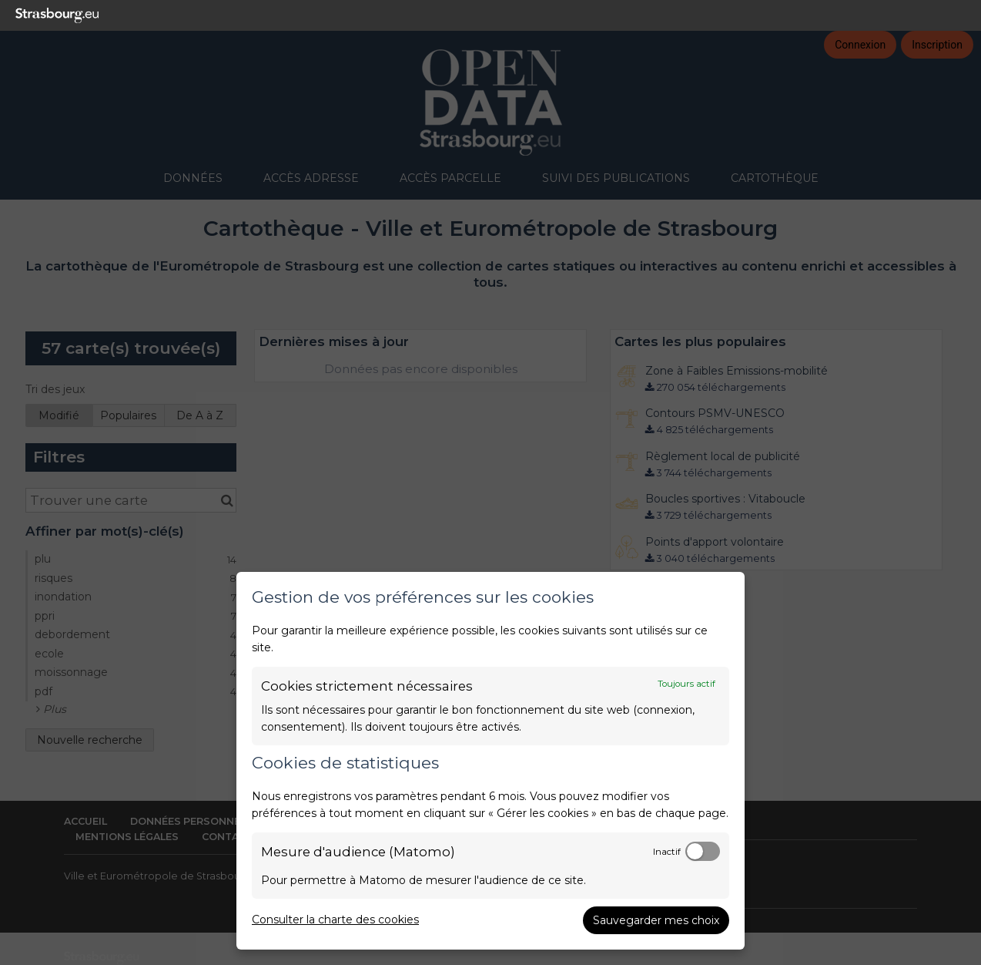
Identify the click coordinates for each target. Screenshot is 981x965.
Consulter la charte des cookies (335, 919)
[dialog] (490, 761)
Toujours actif (686, 683)
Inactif (667, 851)
